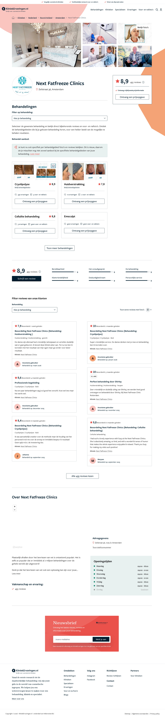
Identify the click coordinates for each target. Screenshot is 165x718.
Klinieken (109, 9)
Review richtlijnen (114, 675)
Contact (110, 686)
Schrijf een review (27, 278)
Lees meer (35, 153)
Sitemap (128, 714)
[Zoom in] (14, 506)
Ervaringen (132, 9)
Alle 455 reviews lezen (82, 476)
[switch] (136, 309)
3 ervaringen (22, 224)
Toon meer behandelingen (60, 248)
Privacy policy (155, 714)
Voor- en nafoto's (146, 9)
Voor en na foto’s (71, 691)
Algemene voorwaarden (140, 714)
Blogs (66, 694)
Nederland (32, 17)
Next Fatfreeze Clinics (29, 354)
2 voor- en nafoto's (88, 194)
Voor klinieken (136, 675)
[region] (82, 526)
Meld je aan (101, 639)
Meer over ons (18, 698)
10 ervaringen (72, 194)
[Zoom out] (14, 509)
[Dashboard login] (161, 9)
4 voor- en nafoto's (39, 194)
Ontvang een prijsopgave (35, 201)
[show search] (157, 10)
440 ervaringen (23, 194)
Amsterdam (60, 17)
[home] (15, 9)
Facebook (91, 679)
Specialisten (120, 9)
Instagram (91, 675)
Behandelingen (97, 9)
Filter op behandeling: (22, 112)
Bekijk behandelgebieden (22, 187)
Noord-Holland (46, 17)
